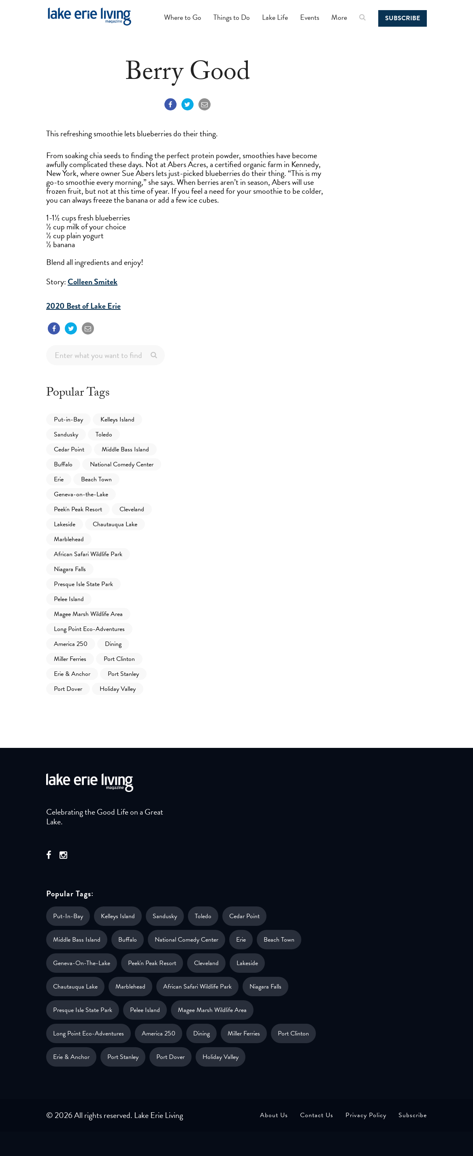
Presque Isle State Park (83, 584)
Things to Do (231, 17)
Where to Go (182, 17)
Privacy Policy (365, 1115)
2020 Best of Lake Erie (83, 306)
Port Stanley (123, 674)
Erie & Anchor (72, 674)
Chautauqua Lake (115, 524)
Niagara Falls (70, 569)
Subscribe (402, 18)
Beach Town (96, 479)
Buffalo (63, 464)
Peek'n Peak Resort (78, 509)
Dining (113, 644)
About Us (274, 1115)
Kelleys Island (117, 419)
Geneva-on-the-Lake (81, 494)
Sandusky (66, 434)
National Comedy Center (121, 464)
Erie (59, 479)
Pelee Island (69, 599)
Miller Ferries (70, 659)
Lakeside (64, 524)
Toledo (104, 434)
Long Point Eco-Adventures (89, 629)
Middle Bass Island (125, 449)
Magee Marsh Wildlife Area (88, 614)
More (339, 17)
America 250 (70, 644)
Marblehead (69, 539)
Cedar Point (69, 449)
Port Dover (68, 689)
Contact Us (316, 1115)
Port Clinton (119, 659)
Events (309, 17)
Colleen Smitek (92, 281)
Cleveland (131, 509)
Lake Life (275, 17)
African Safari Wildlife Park (88, 554)
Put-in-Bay (68, 419)
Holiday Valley (118, 689)
